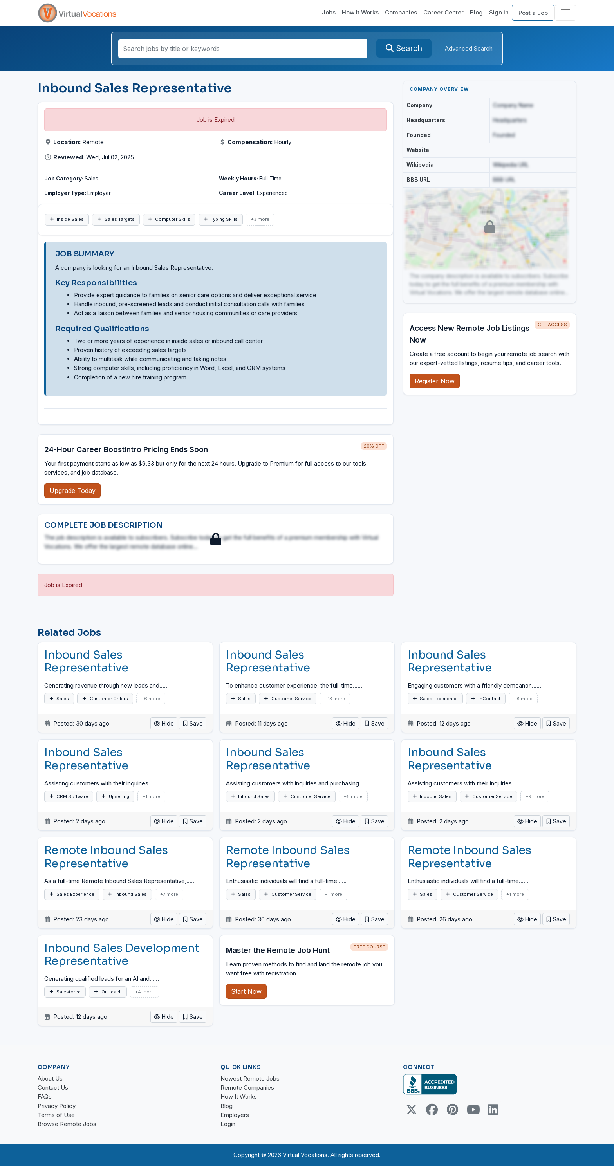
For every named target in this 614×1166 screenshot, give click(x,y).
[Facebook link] (432, 1109)
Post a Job (533, 12)
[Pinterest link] (452, 1109)
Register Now (435, 381)
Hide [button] (164, 723)
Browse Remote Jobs (67, 1124)
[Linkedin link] (493, 1109)
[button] (192, 723)
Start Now (246, 991)
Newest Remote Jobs (250, 1078)
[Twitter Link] (411, 1109)
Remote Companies (247, 1087)
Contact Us (53, 1087)
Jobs (329, 12)
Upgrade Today (72, 491)
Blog (476, 12)
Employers (234, 1115)
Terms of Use (56, 1115)
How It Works (360, 12)
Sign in (499, 12)
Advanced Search (469, 48)
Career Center (443, 12)
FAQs (45, 1096)
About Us (50, 1078)
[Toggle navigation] (565, 13)
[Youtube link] (472, 1109)
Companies (401, 12)
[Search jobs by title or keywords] (242, 48)
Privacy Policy (57, 1106)
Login (227, 1124)
